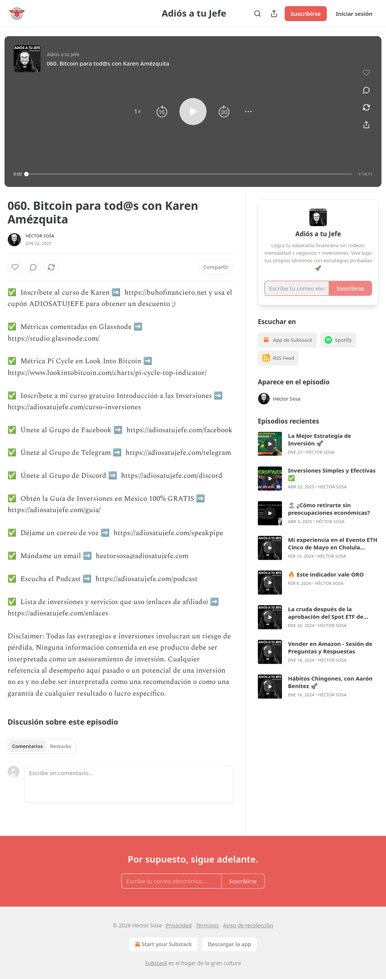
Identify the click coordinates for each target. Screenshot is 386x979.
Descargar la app (229, 944)
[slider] (189, 174)
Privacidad (178, 925)
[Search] (257, 13)
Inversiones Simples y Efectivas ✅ (332, 474)
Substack (156, 963)
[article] (318, 444)
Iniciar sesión (354, 13)
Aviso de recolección (248, 925)
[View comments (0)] (366, 90)
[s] (270, 444)
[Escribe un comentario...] (129, 784)
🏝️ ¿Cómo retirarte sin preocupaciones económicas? (329, 508)
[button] (137, 111)
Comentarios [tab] (27, 746)
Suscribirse (306, 13)
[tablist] (42, 746)
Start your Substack (162, 944)
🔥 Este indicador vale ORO (326, 574)
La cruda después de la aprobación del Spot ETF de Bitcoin (325, 612)
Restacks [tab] (60, 746)
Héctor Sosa (40, 236)
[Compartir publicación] (274, 13)
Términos (207, 925)
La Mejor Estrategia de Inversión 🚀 (319, 439)
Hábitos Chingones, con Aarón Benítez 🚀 (330, 682)
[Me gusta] (15, 267)
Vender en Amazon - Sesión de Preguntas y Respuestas (330, 647)
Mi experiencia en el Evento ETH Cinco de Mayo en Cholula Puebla (332, 543)
